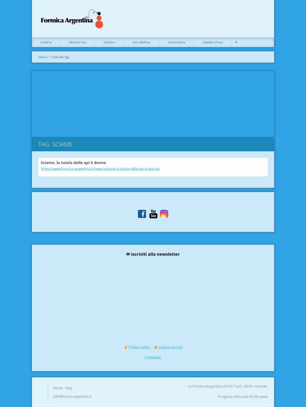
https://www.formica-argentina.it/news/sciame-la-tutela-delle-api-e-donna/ (100, 168)
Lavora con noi (171, 347)
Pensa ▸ (109, 42)
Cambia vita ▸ (212, 42)
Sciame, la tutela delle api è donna (73, 162)
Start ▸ (46, 42)
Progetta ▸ (77, 42)
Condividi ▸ (176, 42)
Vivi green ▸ (141, 42)
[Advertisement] (153, 103)
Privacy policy (139, 347)
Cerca (263, 12)
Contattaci (153, 357)
